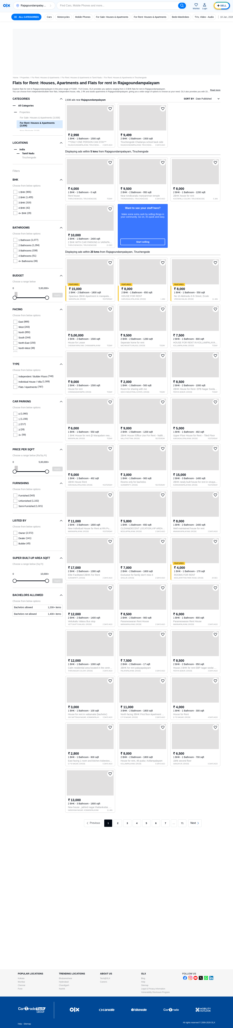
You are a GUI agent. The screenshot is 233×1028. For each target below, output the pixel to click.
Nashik (62, 989)
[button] (50, 5)
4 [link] (136, 823)
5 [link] (146, 823)
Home (15, 77)
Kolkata (21, 978)
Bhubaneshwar (65, 978)
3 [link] (127, 823)
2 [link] (117, 823)
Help (143, 982)
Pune (20, 989)
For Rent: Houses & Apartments (45, 77)
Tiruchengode (29, 157)
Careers (103, 982)
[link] (38, 607)
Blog (143, 978)
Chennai (21, 985)
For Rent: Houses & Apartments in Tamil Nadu (82, 77)
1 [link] (108, 823)
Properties (24, 77)
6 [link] (156, 823)
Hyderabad (64, 982)
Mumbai (21, 982)
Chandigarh (64, 985)
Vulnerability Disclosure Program (155, 992)
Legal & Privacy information (153, 989)
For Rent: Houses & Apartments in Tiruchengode (125, 77)
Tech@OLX (105, 978)
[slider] (15, 298)
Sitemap (144, 985)
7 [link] (165, 823)
